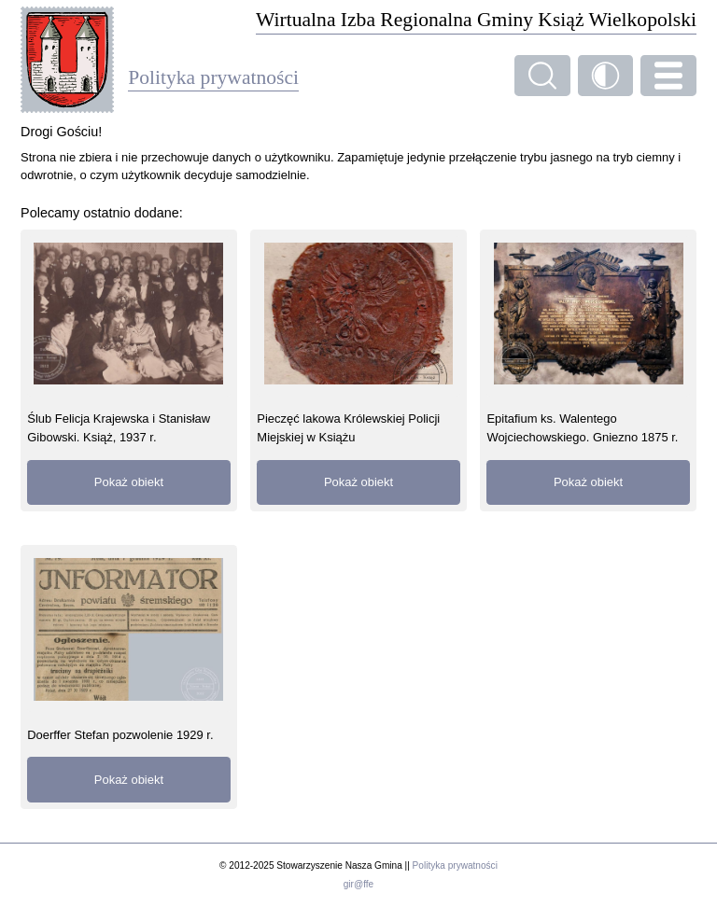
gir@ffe (358, 884)
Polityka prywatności (455, 865)
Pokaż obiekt (128, 482)
